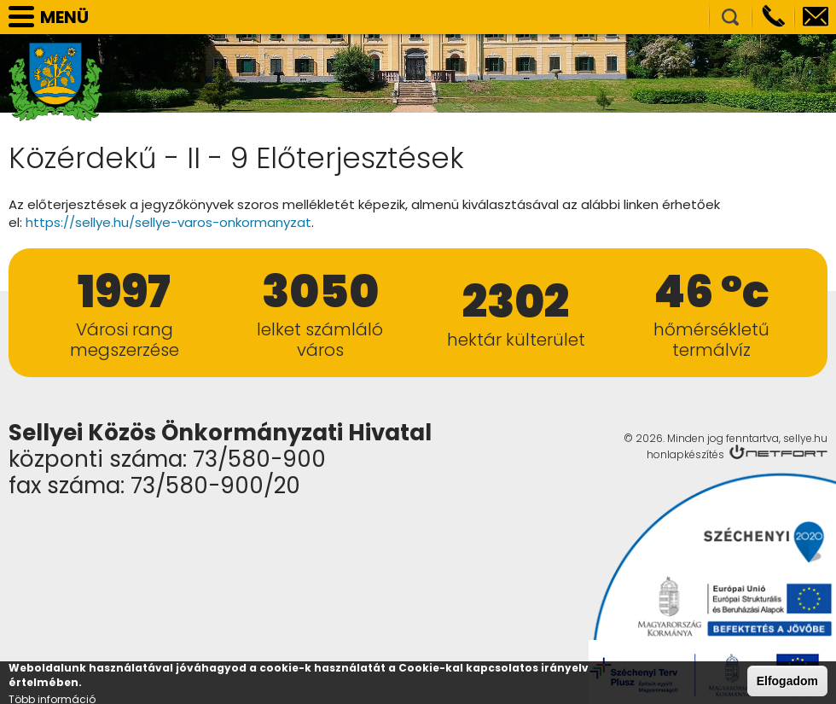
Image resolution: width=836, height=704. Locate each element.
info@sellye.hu (815, 17)
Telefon (773, 17)
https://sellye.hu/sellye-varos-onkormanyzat (168, 222)
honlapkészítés (685, 454)
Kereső (730, 17)
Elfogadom (787, 683)
